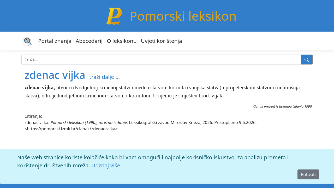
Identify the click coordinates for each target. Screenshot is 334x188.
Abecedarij (89, 40)
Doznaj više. (106, 165)
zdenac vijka (55, 75)
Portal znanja (54, 40)
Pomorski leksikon (182, 15)
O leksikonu (122, 40)
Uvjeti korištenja (161, 40)
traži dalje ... (104, 76)
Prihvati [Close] (308, 174)
